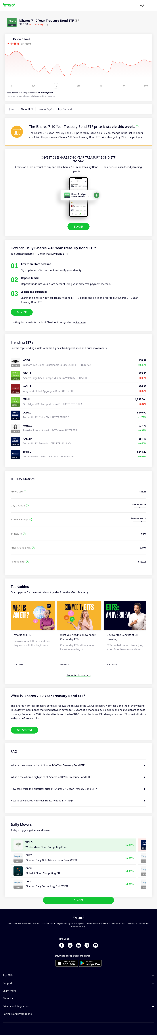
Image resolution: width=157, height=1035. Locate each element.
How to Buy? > (46, 109)
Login (142, 5)
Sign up (10, 92)
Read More (18, 664)
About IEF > (27, 109)
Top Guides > (65, 109)
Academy (80, 322)
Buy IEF (78, 226)
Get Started (24, 730)
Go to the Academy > (78, 675)
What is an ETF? (22, 635)
